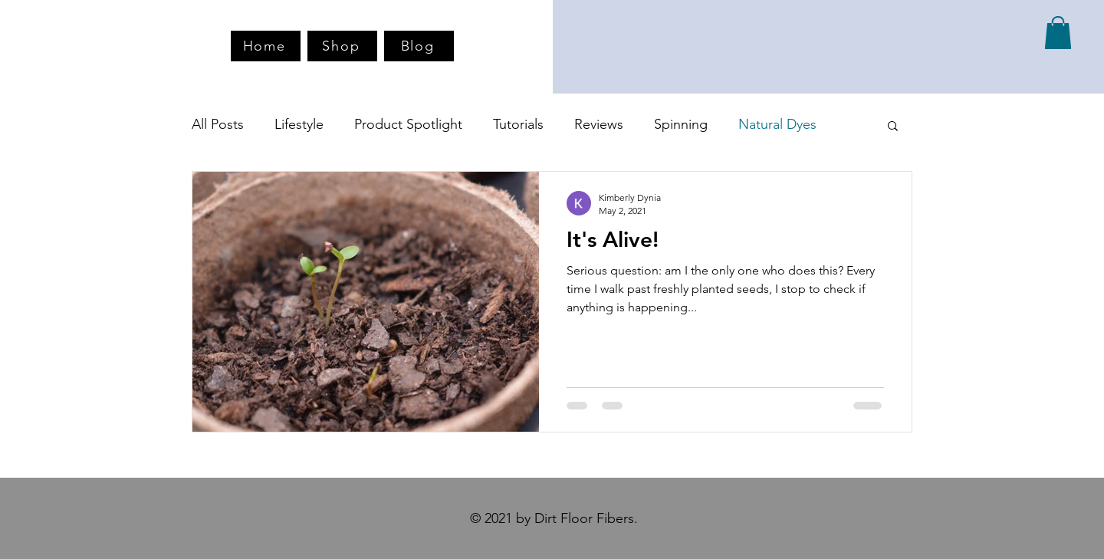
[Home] (266, 46)
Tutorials (518, 124)
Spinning (681, 124)
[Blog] (419, 46)
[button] (1058, 32)
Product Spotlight (408, 124)
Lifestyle (299, 124)
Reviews (598, 124)
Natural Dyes (777, 124)
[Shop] (342, 46)
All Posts (218, 124)
